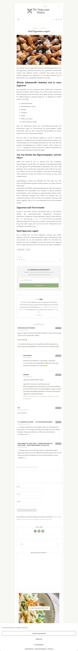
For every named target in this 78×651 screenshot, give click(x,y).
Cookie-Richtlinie (29, 648)
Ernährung (21, 249)
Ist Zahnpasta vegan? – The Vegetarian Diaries (35, 422)
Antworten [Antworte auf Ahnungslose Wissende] (58, 328)
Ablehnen (39, 639)
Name (19, 487)
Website (19, 501)
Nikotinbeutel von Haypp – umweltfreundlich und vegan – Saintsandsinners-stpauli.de (35, 444)
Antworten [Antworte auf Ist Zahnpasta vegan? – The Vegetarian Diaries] (58, 422)
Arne (20, 257)
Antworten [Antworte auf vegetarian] (58, 355)
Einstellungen (39, 644)
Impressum (50, 648)
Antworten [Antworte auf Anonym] (58, 374)
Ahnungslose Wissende (26, 328)
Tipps (28, 249)
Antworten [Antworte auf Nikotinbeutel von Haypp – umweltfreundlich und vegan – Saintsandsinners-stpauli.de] (58, 443)
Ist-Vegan (43, 28)
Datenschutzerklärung (40, 648)
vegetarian (27, 355)
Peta (21, 219)
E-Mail (19, 494)
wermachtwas (37, 219)
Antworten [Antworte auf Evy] (58, 408)
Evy (19, 408)
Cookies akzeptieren (39, 633)
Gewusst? (35, 28)
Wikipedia (20, 147)
